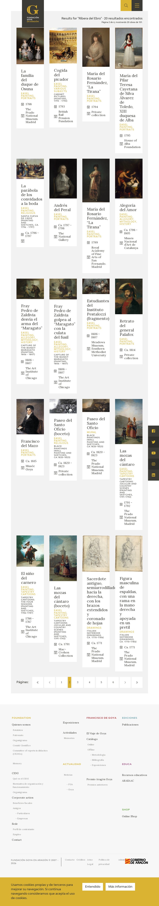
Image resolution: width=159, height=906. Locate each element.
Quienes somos (21, 724)
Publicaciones (130, 724)
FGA (70, 784)
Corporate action (22, 797)
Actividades (70, 732)
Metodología (98, 754)
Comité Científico (22, 745)
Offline (91, 749)
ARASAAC (128, 780)
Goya (71, 789)
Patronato (18, 735)
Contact (17, 839)
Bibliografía (98, 760)
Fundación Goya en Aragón (29, 860)
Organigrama (20, 740)
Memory (17, 763)
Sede (15, 823)
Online (90, 744)
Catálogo (92, 739)
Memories (69, 738)
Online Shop (129, 816)
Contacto (70, 859)
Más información (120, 886)
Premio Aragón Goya (99, 779)
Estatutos (18, 730)
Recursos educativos (134, 775)
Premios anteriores (97, 784)
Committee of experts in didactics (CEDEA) (30, 752)
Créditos (80, 859)
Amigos (17, 808)
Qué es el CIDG (21, 778)
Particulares (23, 813)
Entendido (92, 886)
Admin (121, 859)
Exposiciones (71, 722)
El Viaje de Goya (96, 733)
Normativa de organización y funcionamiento (28, 785)
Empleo (17, 834)
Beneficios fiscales (22, 803)
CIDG (15, 773)
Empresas (22, 818)
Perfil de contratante (23, 829)
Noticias (68, 774)
